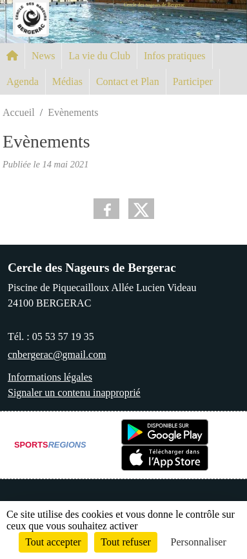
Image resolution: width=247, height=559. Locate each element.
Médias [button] (67, 81)
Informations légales (50, 377)
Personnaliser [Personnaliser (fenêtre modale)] (198, 541)
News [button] (43, 55)
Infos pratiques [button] (175, 55)
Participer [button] (193, 81)
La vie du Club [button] (99, 55)
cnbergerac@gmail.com (57, 354)
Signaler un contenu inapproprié (74, 392)
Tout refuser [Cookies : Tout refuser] (126, 541)
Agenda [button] (22, 81)
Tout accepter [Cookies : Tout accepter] (53, 541)
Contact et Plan (127, 81)
